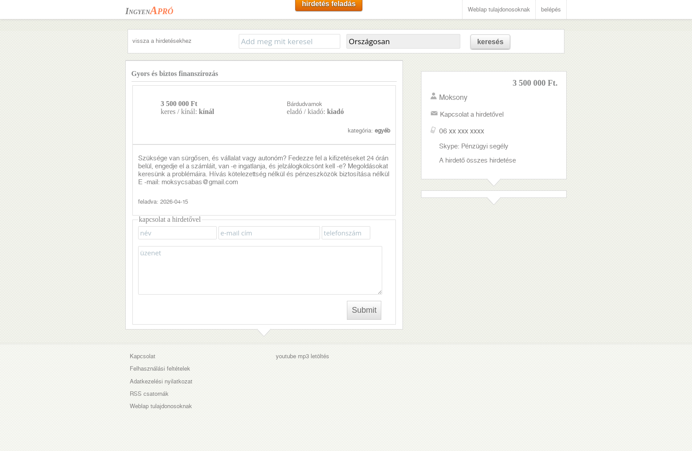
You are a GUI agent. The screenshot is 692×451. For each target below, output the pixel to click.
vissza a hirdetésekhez (162, 41)
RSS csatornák (149, 393)
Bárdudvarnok (304, 104)
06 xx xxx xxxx (461, 131)
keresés (490, 41)
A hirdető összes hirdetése (477, 160)
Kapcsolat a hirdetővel (472, 114)
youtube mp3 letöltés (302, 356)
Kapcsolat (142, 356)
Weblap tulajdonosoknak (499, 9)
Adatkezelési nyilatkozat (161, 381)
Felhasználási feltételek (160, 368)
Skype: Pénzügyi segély (473, 146)
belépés (551, 9)
